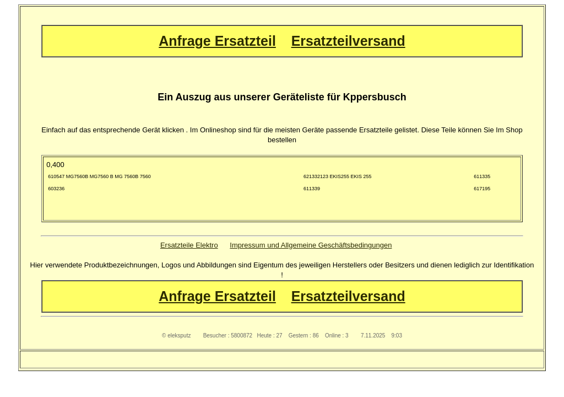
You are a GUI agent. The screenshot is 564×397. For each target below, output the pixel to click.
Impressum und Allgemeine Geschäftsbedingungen (311, 245)
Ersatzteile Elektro (189, 245)
